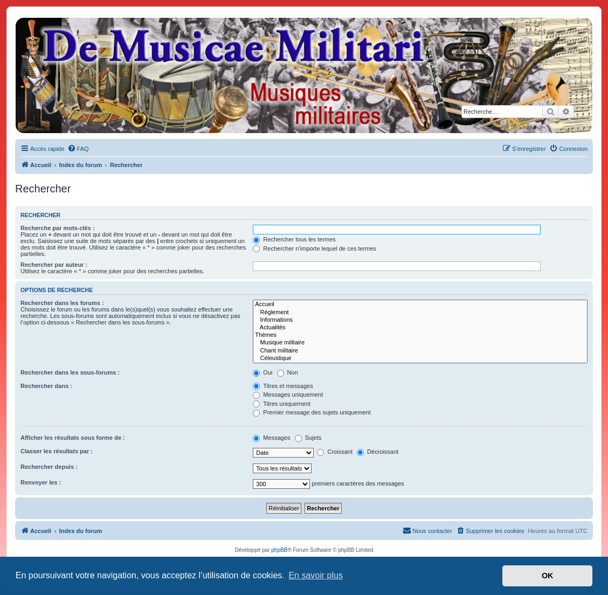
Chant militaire (420, 351)
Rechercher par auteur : (53, 264)
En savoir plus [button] (315, 575)
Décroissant (377, 451)
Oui (262, 372)
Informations (420, 320)
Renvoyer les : (40, 482)
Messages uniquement (288, 394)
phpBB (279, 550)
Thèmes (420, 335)
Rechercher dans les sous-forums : (70, 372)
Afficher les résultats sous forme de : (72, 437)
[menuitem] (78, 148)
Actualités (420, 327)
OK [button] (548, 575)
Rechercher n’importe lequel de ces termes (314, 248)
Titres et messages (283, 386)
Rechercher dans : (46, 386)
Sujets (308, 437)
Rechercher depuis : (49, 466)
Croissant (335, 451)
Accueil (420, 304)
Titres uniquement (281, 403)
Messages (271, 437)
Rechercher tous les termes (294, 239)
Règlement (420, 312)
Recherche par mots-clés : (57, 228)
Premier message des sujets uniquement (311, 412)
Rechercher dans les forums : (62, 303)
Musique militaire (420, 343)
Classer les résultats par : (56, 451)
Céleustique (420, 358)
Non (287, 372)
